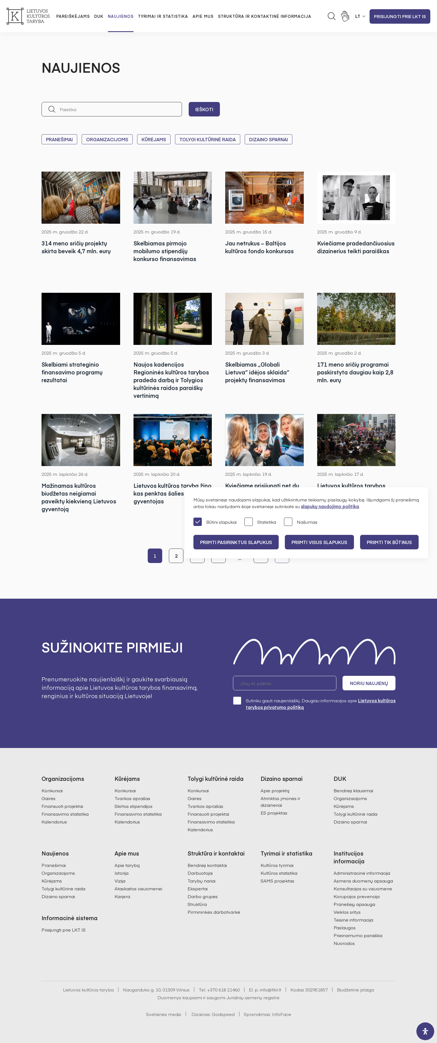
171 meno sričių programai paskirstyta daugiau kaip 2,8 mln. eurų (355, 372)
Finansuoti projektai (62, 806)
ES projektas (274, 813)
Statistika (260, 522)
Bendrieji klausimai (353, 790)
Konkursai (52, 790)
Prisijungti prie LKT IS (400, 16)
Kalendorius (54, 821)
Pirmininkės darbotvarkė (214, 912)
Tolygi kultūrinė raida (207, 139)
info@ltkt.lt (270, 989)
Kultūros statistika (279, 873)
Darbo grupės (203, 896)
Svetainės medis (163, 1014)
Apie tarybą (127, 865)
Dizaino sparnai (268, 139)
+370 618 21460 (223, 989)
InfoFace (281, 1014)
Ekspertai (198, 888)
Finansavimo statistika (65, 814)
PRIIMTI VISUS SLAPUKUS (319, 542)
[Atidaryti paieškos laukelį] (331, 16)
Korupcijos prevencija (357, 896)
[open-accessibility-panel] (425, 1031)
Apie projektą (275, 790)
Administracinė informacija (362, 873)
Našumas (300, 522)
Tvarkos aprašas (132, 798)
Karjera (122, 896)
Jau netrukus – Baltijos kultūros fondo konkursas (259, 247)
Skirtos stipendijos (133, 806)
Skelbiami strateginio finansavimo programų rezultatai (72, 372)
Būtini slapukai (215, 522)
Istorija (121, 873)
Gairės (48, 798)
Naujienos (120, 16)
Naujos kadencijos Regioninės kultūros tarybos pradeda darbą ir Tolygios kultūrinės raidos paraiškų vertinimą (171, 379)
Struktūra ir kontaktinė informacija (264, 16)
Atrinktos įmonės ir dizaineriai (280, 801)
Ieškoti (204, 109)
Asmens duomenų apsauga (363, 881)
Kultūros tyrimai (277, 865)
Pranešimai (59, 139)
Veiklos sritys (347, 912)
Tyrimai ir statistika (163, 16)
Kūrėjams (154, 139)
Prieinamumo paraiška (358, 935)
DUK (98, 16)
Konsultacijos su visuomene (363, 888)
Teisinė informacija (353, 920)
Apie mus (203, 16)
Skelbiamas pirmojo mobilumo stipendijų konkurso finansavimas (164, 250)
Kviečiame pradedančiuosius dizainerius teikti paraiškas (356, 247)
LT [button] (357, 16)
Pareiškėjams (73, 16)
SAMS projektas (277, 881)
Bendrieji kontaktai (207, 865)
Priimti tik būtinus (389, 542)
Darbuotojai (200, 873)
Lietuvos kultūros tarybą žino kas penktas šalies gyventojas (172, 493)
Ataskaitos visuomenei (138, 888)
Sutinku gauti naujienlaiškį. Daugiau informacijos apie (314, 703)
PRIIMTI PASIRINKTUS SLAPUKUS (236, 542)
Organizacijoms (107, 139)
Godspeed (223, 1014)
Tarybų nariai (201, 881)
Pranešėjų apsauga (354, 904)
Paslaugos (345, 927)
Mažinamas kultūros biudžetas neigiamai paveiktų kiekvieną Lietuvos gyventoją (79, 497)
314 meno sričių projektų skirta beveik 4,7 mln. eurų (76, 247)
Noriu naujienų (369, 683)
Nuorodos (344, 943)
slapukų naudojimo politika (330, 506)
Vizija (120, 881)
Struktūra (197, 904)
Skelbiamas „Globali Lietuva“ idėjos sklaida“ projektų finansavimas (257, 372)
